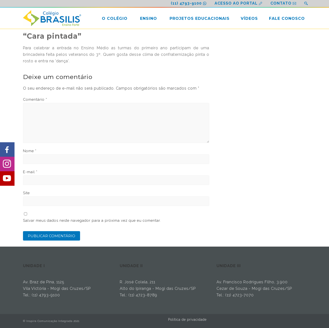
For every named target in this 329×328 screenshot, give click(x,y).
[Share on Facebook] (7, 149)
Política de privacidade (187, 319)
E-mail (30, 172)
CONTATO (281, 3)
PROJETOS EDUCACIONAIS (200, 18)
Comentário (35, 99)
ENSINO (148, 18)
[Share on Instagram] (7, 164)
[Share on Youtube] (7, 178)
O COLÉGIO (114, 18)
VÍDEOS (249, 18)
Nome (30, 151)
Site (26, 193)
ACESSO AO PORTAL (236, 3)
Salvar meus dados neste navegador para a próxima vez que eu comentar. (92, 220)
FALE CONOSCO (287, 18)
